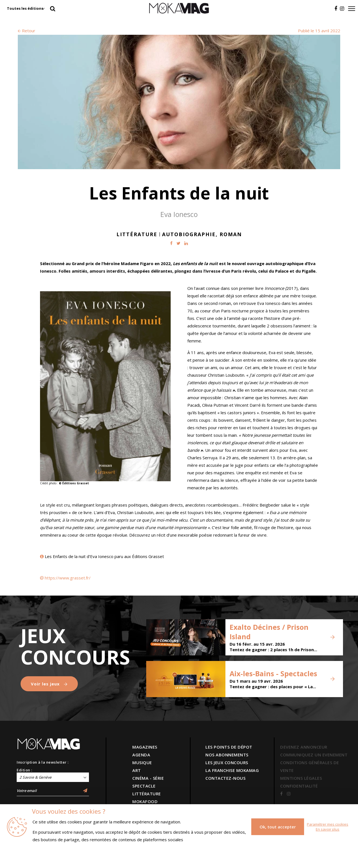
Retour (26, 30)
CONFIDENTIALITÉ (299, 786)
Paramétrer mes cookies (327, 824)
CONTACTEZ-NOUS (225, 778)
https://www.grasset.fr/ (68, 578)
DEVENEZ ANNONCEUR (303, 747)
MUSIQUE (142, 762)
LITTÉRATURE (146, 793)
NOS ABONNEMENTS (226, 754)
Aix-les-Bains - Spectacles (273, 673)
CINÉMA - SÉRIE (148, 778)
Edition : (24, 770)
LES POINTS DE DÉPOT (228, 747)
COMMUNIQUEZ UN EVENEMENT (313, 754)
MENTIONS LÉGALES (301, 778)
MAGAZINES (144, 747)
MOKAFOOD (145, 801)
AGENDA (141, 754)
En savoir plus (327, 829)
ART (136, 770)
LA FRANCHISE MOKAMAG (232, 770)
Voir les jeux (49, 684)
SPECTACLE (144, 786)
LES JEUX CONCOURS (226, 762)
